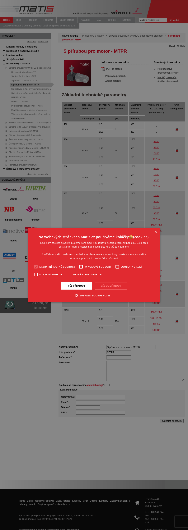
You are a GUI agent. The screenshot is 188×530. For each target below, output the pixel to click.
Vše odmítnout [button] (111, 285)
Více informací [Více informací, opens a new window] (110, 258)
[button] (94, 295)
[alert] (94, 265)
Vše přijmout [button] (76, 285)
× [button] (155, 232)
